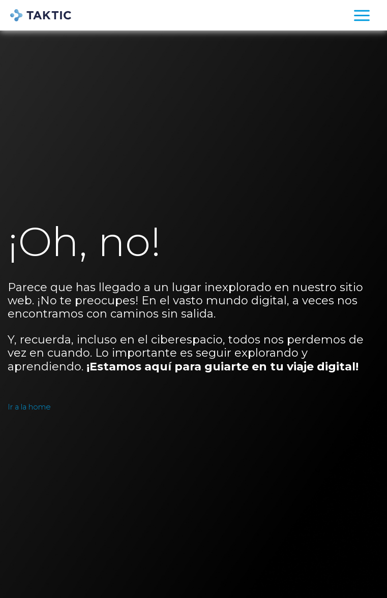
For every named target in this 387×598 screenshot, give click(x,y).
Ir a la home (29, 407)
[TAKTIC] (40, 15)
